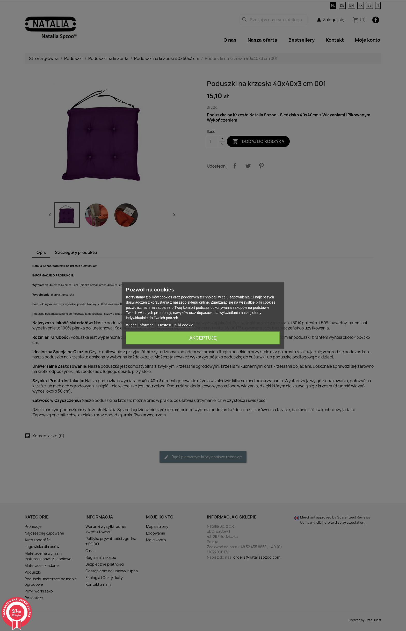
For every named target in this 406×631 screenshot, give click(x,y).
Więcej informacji (140, 325)
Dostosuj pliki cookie (175, 325)
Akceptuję (203, 338)
